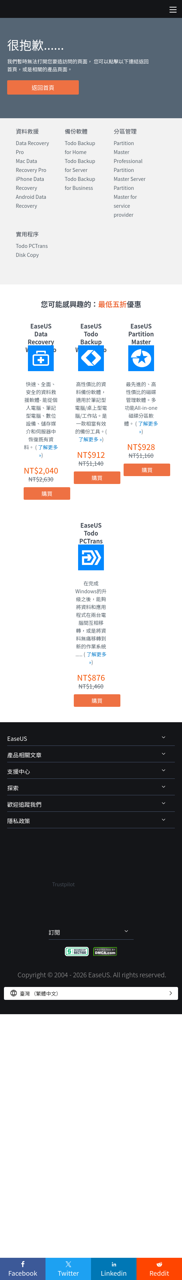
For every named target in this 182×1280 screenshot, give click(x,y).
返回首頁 (43, 87)
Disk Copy (27, 254)
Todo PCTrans (32, 245)
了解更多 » (90, 439)
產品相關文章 (24, 755)
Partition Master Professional (128, 151)
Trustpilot (63, 884)
